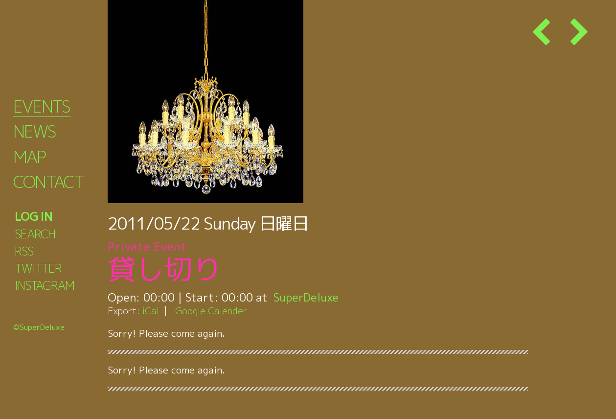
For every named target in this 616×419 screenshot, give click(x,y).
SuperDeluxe (307, 297)
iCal (150, 310)
